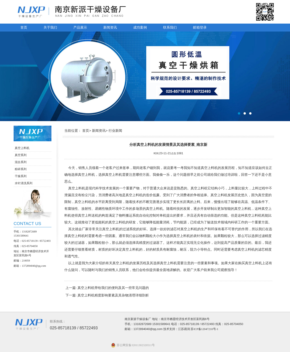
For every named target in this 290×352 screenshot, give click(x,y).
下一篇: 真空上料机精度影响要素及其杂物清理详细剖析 (107, 295)
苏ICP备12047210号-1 (204, 329)
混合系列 (21, 162)
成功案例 (140, 27)
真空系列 (21, 155)
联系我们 (170, 27)
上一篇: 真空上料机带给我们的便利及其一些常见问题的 (107, 288)
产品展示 (80, 27)
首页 (23, 27)
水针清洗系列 (23, 183)
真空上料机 (22, 148)
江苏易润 (184, 329)
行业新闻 (115, 130)
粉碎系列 (21, 169)
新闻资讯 (110, 27)
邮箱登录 (200, 27)
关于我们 (50, 27)
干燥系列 (21, 176)
